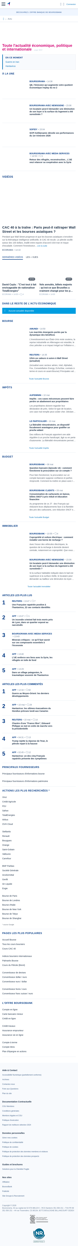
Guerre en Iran (12, 62)
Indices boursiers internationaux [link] (17, 956)
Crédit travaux (8, 1026)
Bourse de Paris (9, 896)
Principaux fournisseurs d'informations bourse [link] (23, 773)
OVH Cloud (7, 824)
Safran (5, 810)
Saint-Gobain (8, 849)
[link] (39, 338)
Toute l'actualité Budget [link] (39, 517)
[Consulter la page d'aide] (63, 4)
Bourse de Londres (11, 900)
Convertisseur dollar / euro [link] (14, 977)
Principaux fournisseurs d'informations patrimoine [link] (25, 781)
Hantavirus (11, 66)
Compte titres (8, 1047)
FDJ (4, 806)
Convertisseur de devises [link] (14, 972)
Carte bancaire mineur (12, 1014)
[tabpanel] (39, 279)
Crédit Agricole (9, 801)
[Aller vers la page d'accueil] (9, 4)
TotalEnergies (8, 815)
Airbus (5, 819)
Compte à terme (9, 1042)
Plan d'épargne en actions (14, 1051)
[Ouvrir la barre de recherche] (61, 4)
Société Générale (10, 870)
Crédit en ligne (9, 1018)
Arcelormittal (8, 875)
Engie (5, 888)
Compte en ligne (10, 1009)
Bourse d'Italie (8, 905)
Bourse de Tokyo (10, 914)
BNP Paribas (8, 866)
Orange (5, 845)
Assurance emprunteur (13, 1030)
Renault (5, 836)
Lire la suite (42, 246)
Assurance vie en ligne (12, 1035)
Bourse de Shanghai (11, 918)
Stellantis (6, 831)
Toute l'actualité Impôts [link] (39, 448)
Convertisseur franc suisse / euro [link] (17, 993)
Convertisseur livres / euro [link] (14, 989)
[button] (3, 4)
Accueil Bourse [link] (9, 940)
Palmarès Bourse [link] (10, 960)
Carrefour (6, 858)
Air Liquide (7, 884)
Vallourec (6, 854)
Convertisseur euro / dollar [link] (14, 981)
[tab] (12, 258)
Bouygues (7, 840)
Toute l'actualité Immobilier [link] (39, 586)
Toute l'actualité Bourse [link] (39, 379)
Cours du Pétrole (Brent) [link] (13, 965)
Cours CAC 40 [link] (9, 948)
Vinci (4, 797)
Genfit (5, 879)
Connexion (71, 4)
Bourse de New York (11, 909)
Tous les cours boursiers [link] (13, 944)
